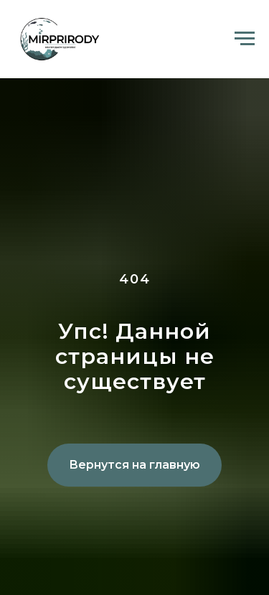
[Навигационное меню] (245, 39)
